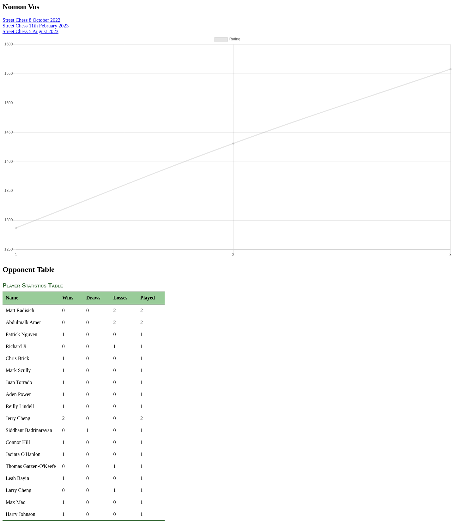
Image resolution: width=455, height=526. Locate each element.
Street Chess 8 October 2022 (31, 20)
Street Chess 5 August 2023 (30, 31)
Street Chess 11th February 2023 (36, 25)
